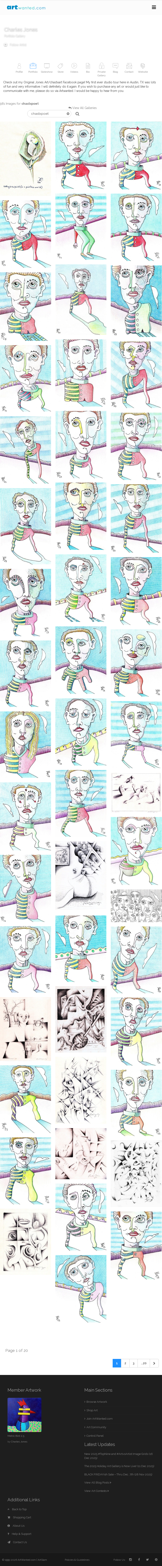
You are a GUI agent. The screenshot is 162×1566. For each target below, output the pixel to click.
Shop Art (92, 1410)
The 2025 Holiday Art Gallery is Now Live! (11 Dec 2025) (119, 1466)
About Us (16, 1525)
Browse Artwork (96, 1401)
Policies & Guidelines (77, 1559)
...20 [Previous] (144, 1363)
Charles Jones (19, 1441)
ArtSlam (42, 1559)
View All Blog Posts (97, 1482)
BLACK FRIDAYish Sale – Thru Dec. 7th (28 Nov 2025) (118, 1474)
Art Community (96, 1427)
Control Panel (95, 1435)
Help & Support (19, 1533)
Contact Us (17, 1542)
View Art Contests (96, 1490)
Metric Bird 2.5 (16, 1435)
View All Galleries (84, 108)
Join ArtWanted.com (99, 1418)
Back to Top (17, 1509)
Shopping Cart (19, 1517)
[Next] (154, 1363)
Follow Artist (15, 44)
